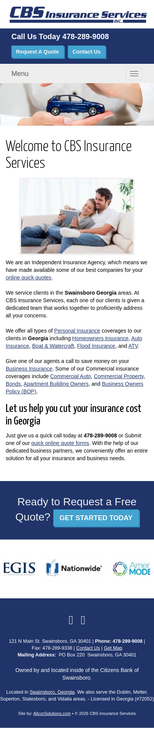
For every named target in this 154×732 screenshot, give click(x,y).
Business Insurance (29, 369)
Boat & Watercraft (53, 346)
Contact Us (86, 52)
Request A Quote (37, 52)
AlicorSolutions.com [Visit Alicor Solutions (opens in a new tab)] (52, 713)
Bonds (13, 384)
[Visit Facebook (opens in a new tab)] (71, 620)
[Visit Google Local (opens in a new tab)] (83, 620)
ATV (133, 346)
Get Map (113, 648)
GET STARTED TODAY (96, 518)
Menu (20, 73)
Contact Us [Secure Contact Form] (88, 648)
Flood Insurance (96, 346)
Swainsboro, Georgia (52, 692)
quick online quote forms (60, 443)
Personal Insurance (77, 331)
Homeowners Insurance (100, 338)
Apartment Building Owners (56, 384)
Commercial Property (118, 376)
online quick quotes (28, 277)
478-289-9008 (86, 36)
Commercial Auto (70, 376)
